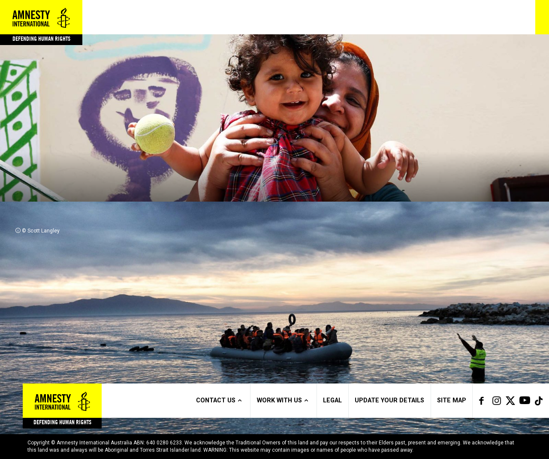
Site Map (451, 400)
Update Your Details (389, 400)
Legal (332, 400)
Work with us (284, 400)
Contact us (220, 400)
